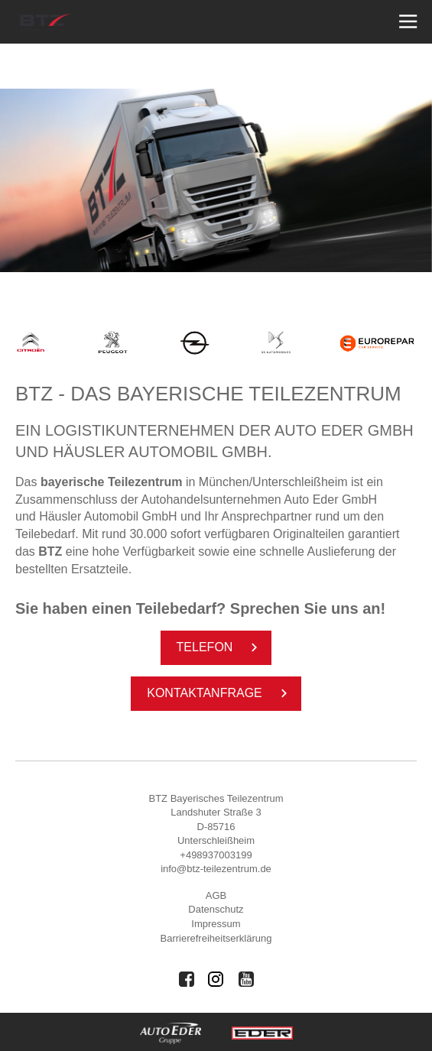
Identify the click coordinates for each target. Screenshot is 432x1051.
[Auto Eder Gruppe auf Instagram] (216, 979)
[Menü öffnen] (406, 22)
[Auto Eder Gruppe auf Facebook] (186, 979)
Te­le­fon (220, 647)
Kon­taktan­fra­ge (220, 693)
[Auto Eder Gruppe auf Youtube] (246, 979)
